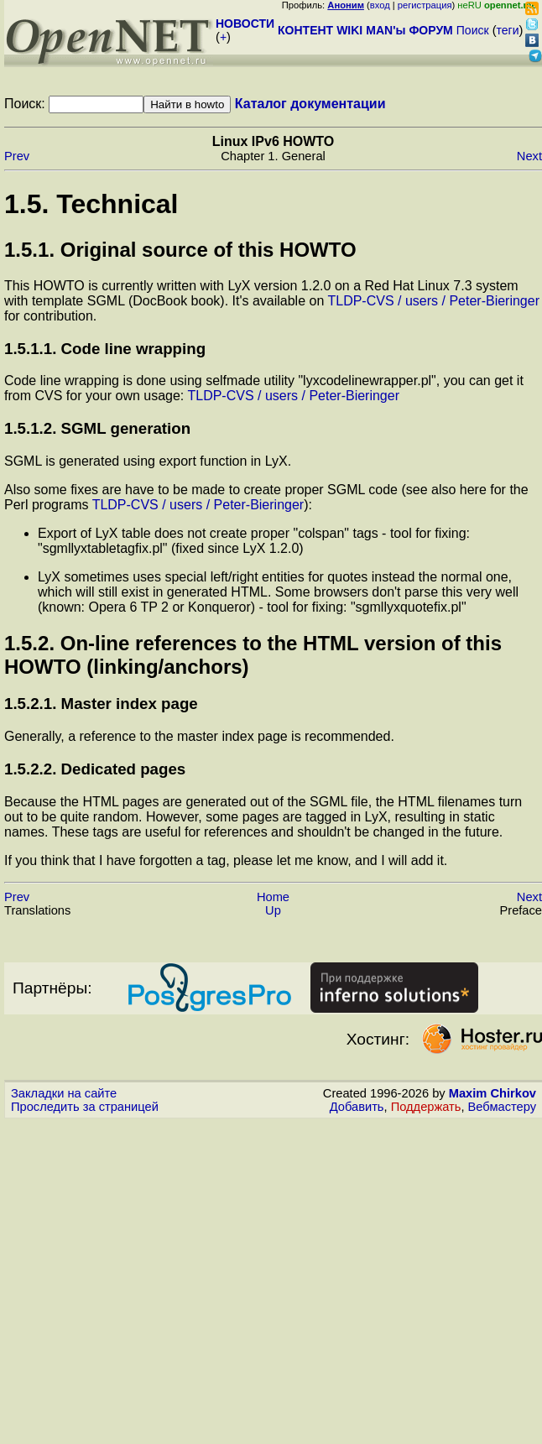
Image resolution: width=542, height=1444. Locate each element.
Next (529, 156)
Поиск (472, 30)
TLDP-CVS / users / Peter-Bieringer (433, 301)
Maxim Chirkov (492, 1093)
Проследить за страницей (85, 1106)
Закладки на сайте (64, 1093)
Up (273, 910)
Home (273, 897)
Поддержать (426, 1106)
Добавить (357, 1106)
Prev (16, 156)
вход (380, 5)
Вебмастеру (502, 1106)
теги (508, 30)
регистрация (425, 5)
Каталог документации (310, 103)
